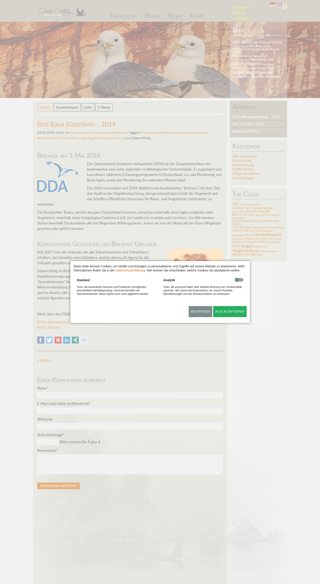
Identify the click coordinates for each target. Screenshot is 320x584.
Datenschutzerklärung (130, 270)
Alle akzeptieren (229, 311)
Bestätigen (200, 311)
